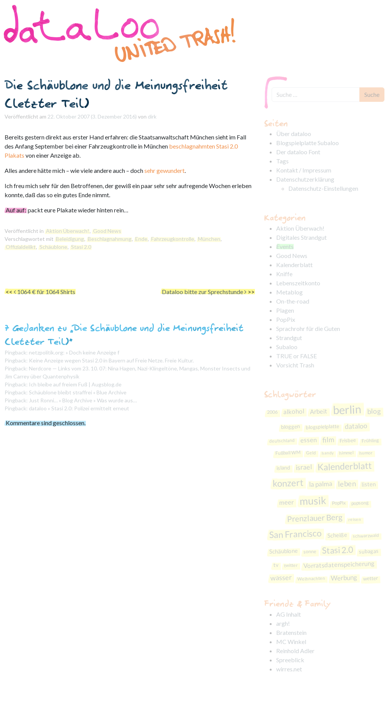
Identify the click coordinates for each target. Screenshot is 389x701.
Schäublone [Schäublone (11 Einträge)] (283, 551)
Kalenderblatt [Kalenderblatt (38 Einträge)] (344, 466)
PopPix (285, 319)
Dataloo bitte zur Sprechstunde (204, 291)
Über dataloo (293, 133)
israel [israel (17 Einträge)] (304, 467)
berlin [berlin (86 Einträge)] (347, 409)
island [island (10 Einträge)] (283, 467)
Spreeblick (290, 659)
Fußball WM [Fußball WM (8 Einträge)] (287, 452)
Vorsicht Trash (295, 365)
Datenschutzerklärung (305, 179)
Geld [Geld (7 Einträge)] (311, 452)
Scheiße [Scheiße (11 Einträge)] (337, 535)
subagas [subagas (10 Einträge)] (369, 551)
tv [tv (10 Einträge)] (276, 565)
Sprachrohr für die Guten (308, 328)
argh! (283, 623)
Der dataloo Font (298, 151)
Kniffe (284, 273)
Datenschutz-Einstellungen (323, 188)
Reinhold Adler (295, 650)
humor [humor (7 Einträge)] (366, 452)
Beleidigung (70, 239)
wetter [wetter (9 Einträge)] (370, 578)
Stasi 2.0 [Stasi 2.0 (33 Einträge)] (338, 550)
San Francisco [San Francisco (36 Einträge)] (295, 533)
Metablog (289, 292)
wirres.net (289, 669)
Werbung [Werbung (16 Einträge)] (343, 577)
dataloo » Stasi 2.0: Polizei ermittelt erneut (79, 408)
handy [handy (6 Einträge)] (328, 452)
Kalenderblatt (294, 264)
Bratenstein (291, 632)
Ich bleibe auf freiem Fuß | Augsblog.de (75, 384)
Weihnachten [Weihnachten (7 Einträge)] (311, 579)
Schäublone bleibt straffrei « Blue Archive (78, 392)
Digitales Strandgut (301, 237)
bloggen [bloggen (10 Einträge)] (290, 426)
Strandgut (289, 337)
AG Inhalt (288, 614)
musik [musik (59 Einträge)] (313, 500)
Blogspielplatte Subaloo (307, 142)
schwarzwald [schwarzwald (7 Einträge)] (366, 535)
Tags (282, 161)
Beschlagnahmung (109, 239)
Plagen (285, 310)
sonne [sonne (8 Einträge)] (310, 552)
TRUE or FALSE (296, 355)
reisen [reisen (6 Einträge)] (354, 519)
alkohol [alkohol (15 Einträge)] (294, 411)
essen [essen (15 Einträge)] (308, 440)
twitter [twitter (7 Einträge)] (291, 565)
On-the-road (292, 301)
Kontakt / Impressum (303, 170)
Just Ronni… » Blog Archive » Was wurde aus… (83, 400)
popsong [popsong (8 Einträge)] (360, 503)
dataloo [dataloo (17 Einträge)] (356, 426)
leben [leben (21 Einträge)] (347, 484)
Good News (107, 231)
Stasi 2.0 (81, 247)
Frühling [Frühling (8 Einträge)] (370, 441)
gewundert (171, 170)
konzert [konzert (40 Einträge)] (288, 483)
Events (285, 246)
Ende (141, 239)
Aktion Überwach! (67, 231)
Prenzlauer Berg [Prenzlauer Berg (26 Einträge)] (315, 517)
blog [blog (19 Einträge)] (374, 411)
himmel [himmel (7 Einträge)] (346, 452)
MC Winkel (291, 641)
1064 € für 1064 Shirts (44, 291)
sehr (149, 170)
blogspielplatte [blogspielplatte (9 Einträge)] (322, 426)
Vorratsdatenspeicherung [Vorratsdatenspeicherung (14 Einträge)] (339, 565)
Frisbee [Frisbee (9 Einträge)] (347, 440)
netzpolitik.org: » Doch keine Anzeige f (74, 352)
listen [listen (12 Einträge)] (368, 484)
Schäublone (53, 247)
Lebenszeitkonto (298, 282)
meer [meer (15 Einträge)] (286, 502)
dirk (152, 116)
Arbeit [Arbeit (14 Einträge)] (319, 411)
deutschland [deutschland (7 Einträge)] (282, 440)
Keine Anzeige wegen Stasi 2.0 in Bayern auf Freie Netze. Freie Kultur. (111, 360)
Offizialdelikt (21, 247)
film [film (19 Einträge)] (328, 439)
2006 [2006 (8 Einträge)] (272, 412)
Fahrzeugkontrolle (172, 239)
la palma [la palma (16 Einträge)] (320, 483)
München (209, 239)
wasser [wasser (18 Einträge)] (281, 577)
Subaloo (286, 346)
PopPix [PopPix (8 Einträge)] (339, 503)
